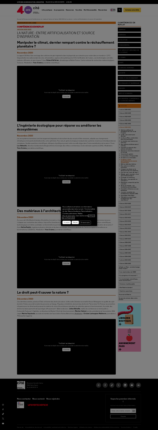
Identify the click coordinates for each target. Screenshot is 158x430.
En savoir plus (85, 223)
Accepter (67, 222)
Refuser (75, 222)
